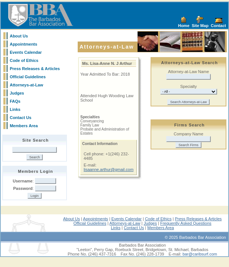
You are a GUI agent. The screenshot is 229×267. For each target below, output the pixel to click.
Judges (17, 93)
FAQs (15, 101)
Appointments (23, 44)
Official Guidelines (28, 77)
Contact (218, 25)
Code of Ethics (24, 60)
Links (15, 109)
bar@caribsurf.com (200, 254)
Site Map (200, 25)
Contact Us (20, 117)
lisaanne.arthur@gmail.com (108, 169)
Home (184, 25)
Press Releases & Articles (35, 68)
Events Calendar (26, 52)
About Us (19, 36)
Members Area (24, 125)
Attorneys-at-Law (26, 85)
